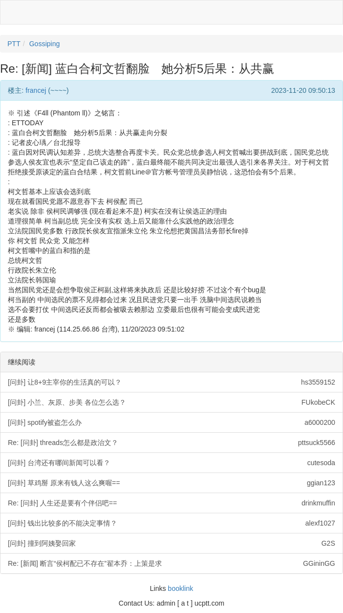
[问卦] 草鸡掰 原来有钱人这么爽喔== (171, 483)
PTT (13, 44)
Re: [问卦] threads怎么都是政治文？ (171, 442)
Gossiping (44, 44)
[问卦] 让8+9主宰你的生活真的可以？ (171, 382)
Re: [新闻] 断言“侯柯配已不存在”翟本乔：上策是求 (171, 563)
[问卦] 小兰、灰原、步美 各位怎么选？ (171, 402)
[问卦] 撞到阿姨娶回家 (171, 543)
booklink (180, 588)
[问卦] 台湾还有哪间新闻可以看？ (171, 463)
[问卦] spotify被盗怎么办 (171, 422)
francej (36, 90)
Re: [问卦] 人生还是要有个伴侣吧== (171, 503)
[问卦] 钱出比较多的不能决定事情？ (171, 523)
